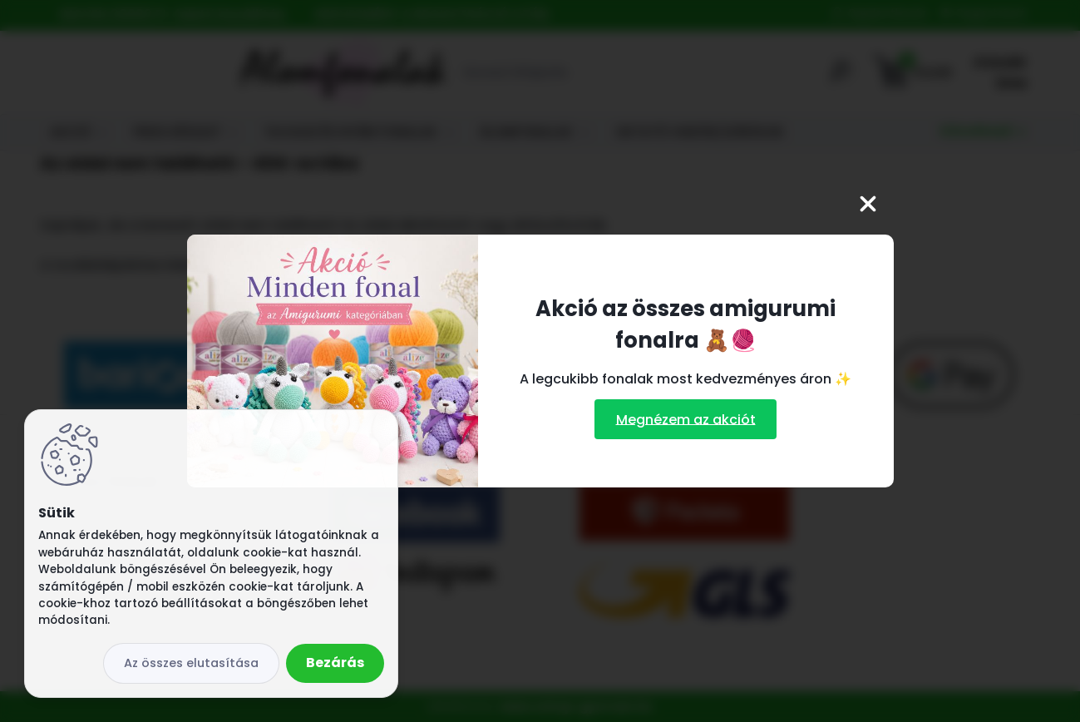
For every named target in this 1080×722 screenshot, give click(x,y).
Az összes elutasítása (191, 663)
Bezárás (335, 662)
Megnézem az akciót (686, 418)
